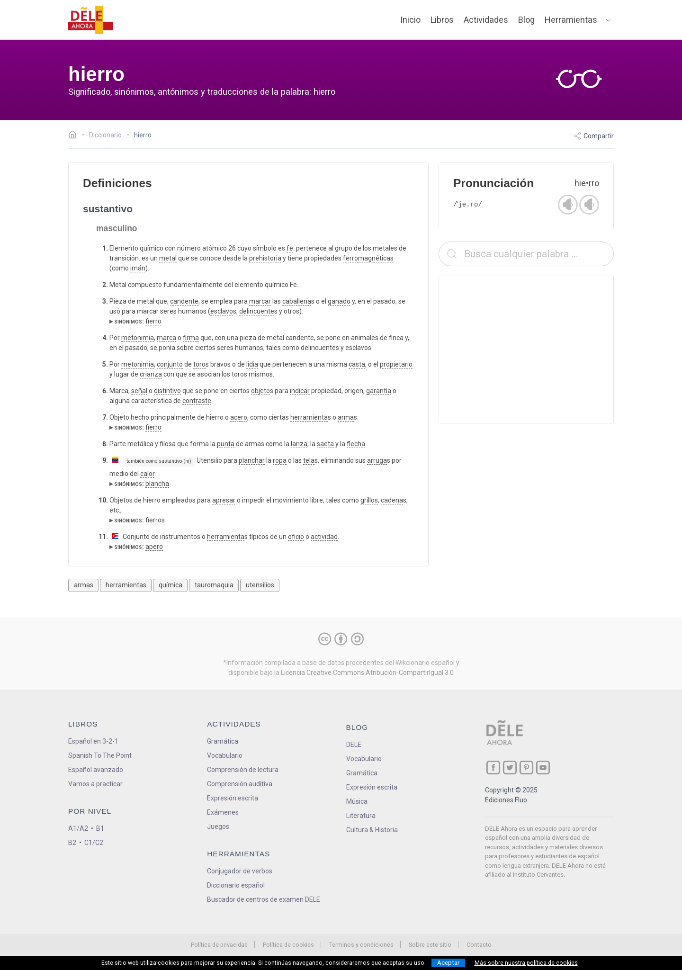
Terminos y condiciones (361, 944)
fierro (153, 321)
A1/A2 (78, 828)
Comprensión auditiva (239, 784)
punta (225, 444)
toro (199, 364)
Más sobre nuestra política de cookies (526, 963)
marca (166, 337)
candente (184, 301)
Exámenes (223, 812)
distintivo (167, 391)
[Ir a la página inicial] (75, 136)
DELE (353, 744)
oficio (296, 536)
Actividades (486, 20)
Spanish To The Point (100, 755)
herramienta (309, 417)
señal (139, 391)
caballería (296, 301)
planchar (252, 460)
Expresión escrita (232, 798)
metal (168, 258)
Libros (442, 20)
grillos (369, 500)
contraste (196, 400)
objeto (260, 391)
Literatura (361, 815)
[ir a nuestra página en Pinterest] (526, 767)
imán (137, 268)
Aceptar (448, 962)
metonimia (137, 337)
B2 (72, 842)
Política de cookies (288, 944)
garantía (378, 391)
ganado (339, 301)
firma (191, 337)
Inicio (410, 20)
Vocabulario (224, 755)
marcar (260, 301)
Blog (526, 20)
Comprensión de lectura (242, 769)
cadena (392, 500)
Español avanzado (95, 769)
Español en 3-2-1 (93, 741)
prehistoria (265, 258)
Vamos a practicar (95, 784)
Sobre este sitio (430, 944)
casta (357, 364)
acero (238, 417)
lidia (252, 364)
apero (154, 546)
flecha (356, 444)
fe (290, 248)
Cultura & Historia (372, 830)
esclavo (221, 311)
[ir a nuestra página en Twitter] (510, 767)
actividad (324, 536)
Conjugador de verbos (239, 871)
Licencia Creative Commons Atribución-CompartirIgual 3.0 (367, 672)
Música (357, 801)
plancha (157, 483)
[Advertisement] (526, 349)
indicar (300, 391)
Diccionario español (236, 885)
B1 (100, 828)
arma (346, 417)
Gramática (222, 741)
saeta (325, 444)
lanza (299, 444)
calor (147, 473)
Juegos (218, 826)
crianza (151, 374)
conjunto (170, 364)
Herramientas (571, 20)
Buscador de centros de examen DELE (263, 899)
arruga (377, 460)
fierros (155, 520)
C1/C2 (93, 842)
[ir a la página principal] (90, 19)
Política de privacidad (219, 944)
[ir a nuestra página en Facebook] (493, 767)
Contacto (479, 944)
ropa (280, 460)
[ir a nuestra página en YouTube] (543, 767)
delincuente (256, 311)
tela (308, 460)
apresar (223, 500)
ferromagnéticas (368, 258)
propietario (396, 364)
